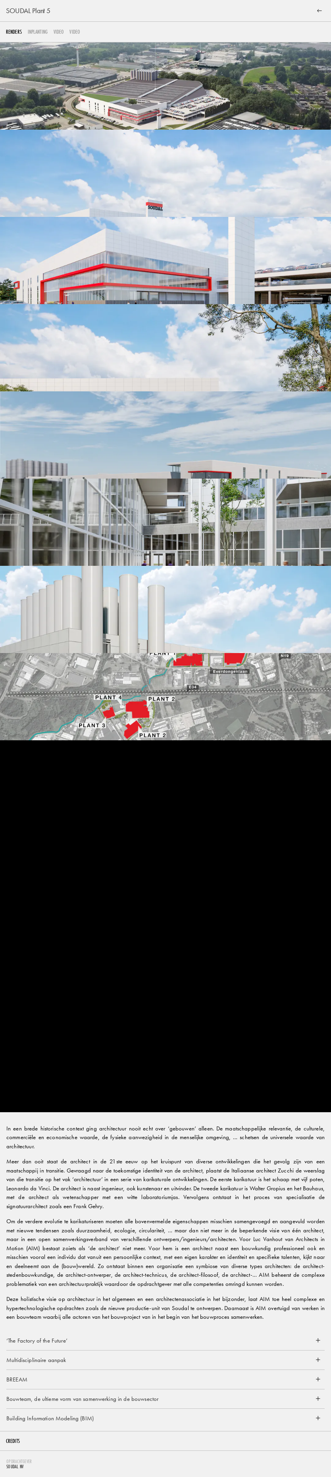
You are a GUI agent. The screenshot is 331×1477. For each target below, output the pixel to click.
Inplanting (38, 32)
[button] (165, 1340)
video (59, 32)
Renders (14, 32)
